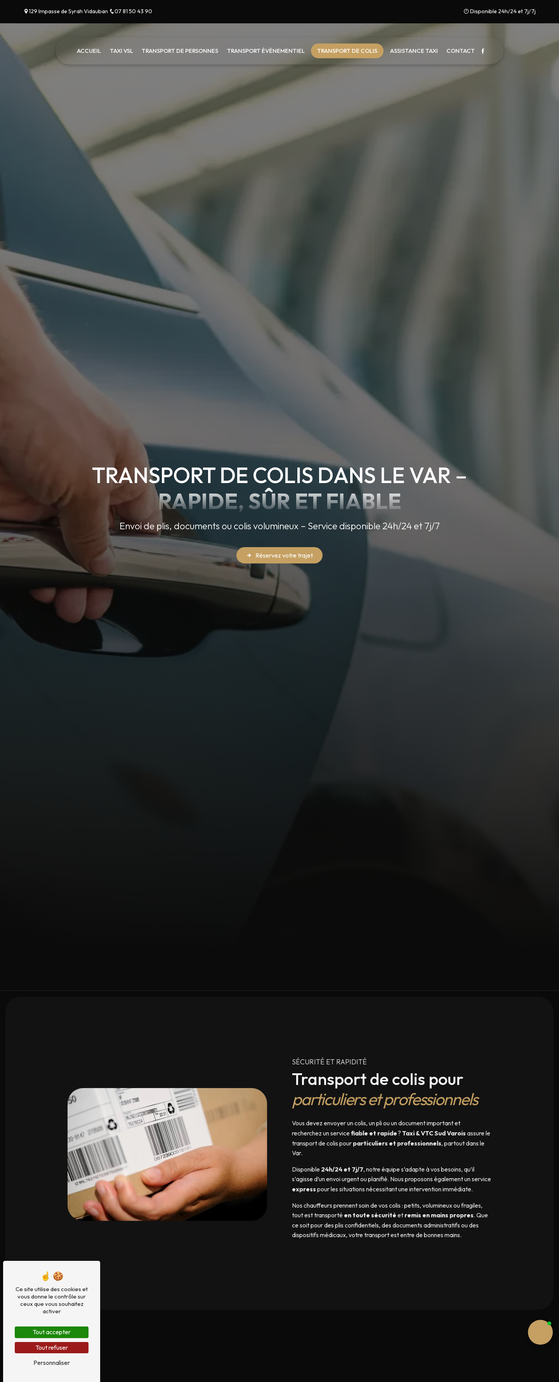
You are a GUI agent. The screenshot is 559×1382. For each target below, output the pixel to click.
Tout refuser (51, 1347)
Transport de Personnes (180, 50)
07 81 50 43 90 (130, 11)
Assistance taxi (414, 50)
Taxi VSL (121, 50)
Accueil (89, 50)
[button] (540, 1332)
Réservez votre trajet (279, 555)
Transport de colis (347, 50)
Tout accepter (52, 1332)
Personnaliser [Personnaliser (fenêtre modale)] (51, 1362)
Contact (460, 50)
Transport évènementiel (266, 50)
